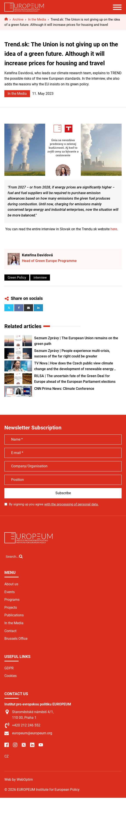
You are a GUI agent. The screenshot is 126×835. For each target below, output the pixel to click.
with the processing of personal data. (71, 504)
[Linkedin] (38, 307)
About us (11, 584)
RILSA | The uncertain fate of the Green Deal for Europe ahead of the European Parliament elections (74, 379)
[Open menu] (117, 7)
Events (9, 592)
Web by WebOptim (18, 779)
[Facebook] (18, 307)
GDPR (9, 668)
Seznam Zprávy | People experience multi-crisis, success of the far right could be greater (72, 354)
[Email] (28, 307)
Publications (14, 615)
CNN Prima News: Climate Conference (64, 389)
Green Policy (17, 278)
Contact (10, 631)
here (113, 229)
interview (40, 278)
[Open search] (14, 556)
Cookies (10, 676)
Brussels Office (15, 638)
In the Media (17, 93)
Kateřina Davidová (37, 255)
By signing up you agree (54, 504)
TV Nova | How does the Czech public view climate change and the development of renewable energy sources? (74, 366)
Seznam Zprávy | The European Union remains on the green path (76, 341)
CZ (6, 756)
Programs (12, 600)
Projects (10, 607)
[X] (9, 307)
